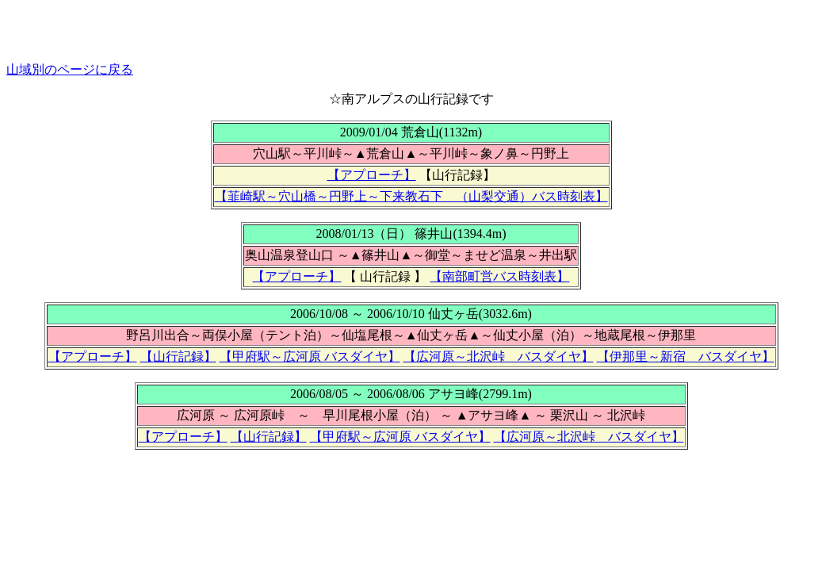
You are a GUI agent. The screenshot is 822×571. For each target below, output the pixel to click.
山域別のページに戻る (69, 69)
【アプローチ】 (371, 175)
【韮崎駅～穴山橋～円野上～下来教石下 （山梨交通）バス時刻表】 (411, 196)
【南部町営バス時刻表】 (499, 276)
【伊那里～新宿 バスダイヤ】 (685, 356)
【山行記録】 (178, 356)
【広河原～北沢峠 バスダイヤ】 (498, 356)
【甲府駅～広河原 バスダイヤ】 (310, 356)
